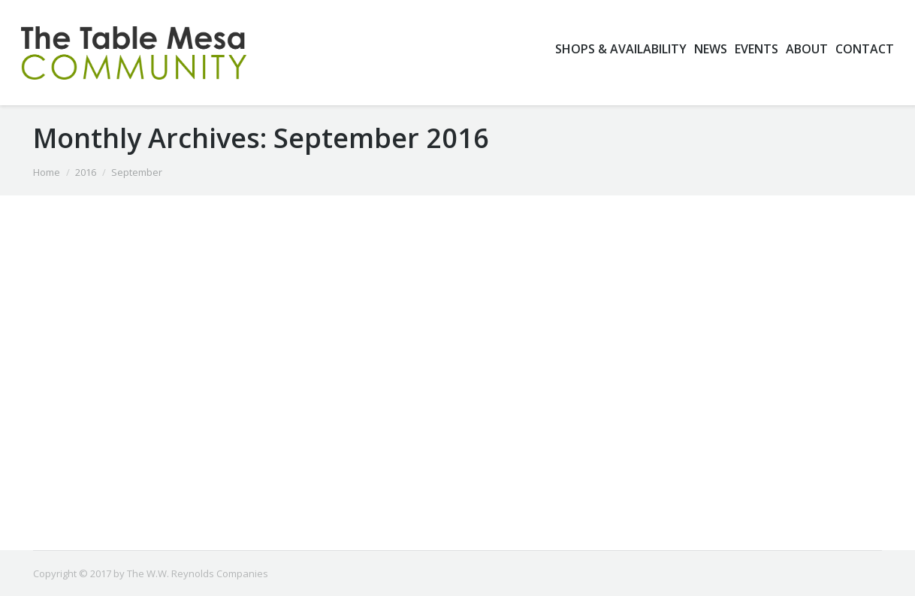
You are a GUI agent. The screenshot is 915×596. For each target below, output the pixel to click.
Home (46, 172)
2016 (85, 172)
